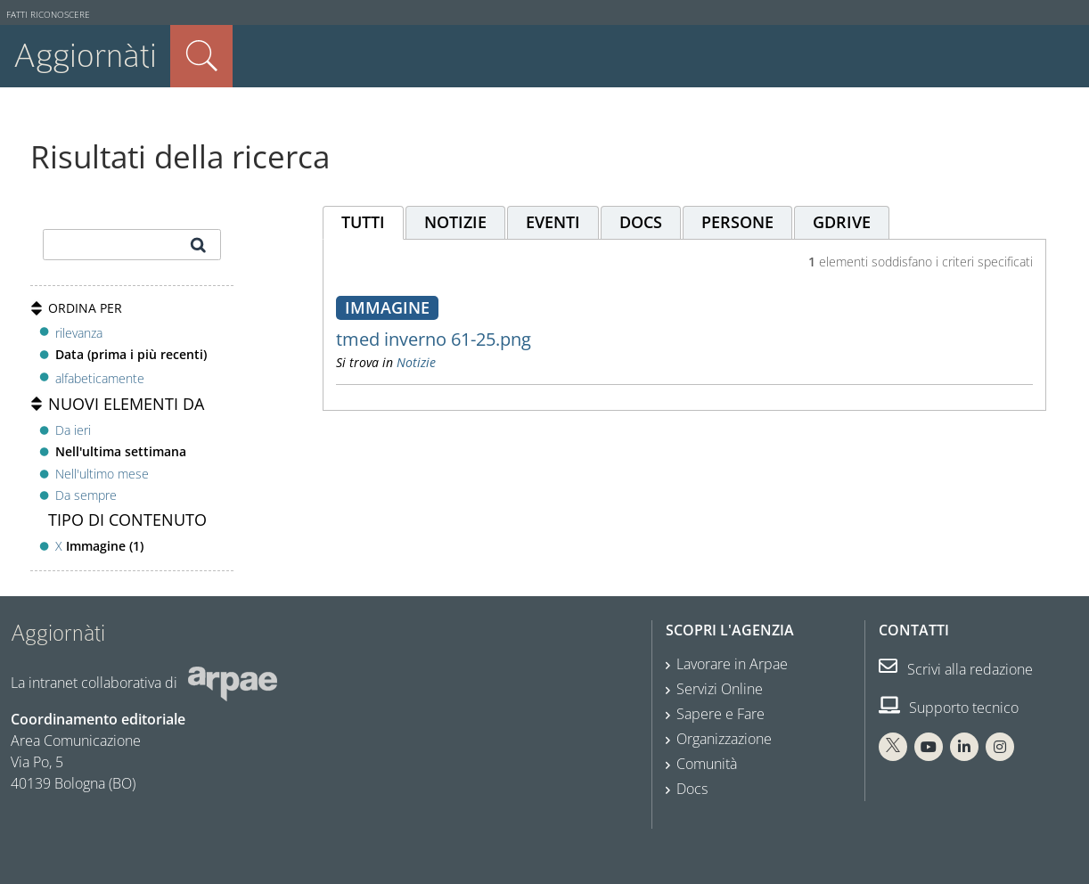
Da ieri (73, 430)
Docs (692, 788)
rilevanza (78, 332)
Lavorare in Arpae (732, 664)
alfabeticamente (99, 378)
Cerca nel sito (201, 56)
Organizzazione (724, 739)
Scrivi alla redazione (956, 669)
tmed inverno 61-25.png (433, 339)
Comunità (706, 764)
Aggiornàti (85, 56)
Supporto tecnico (949, 707)
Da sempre (86, 495)
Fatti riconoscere (48, 14)
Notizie (416, 362)
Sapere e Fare (720, 714)
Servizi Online (719, 689)
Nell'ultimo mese (102, 473)
